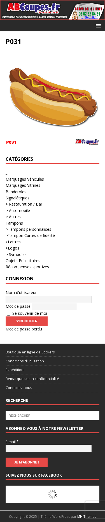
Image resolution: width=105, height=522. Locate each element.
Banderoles (16, 191)
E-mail (12, 441)
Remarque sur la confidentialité (32, 378)
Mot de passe (18, 306)
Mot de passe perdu (24, 329)
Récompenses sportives (27, 266)
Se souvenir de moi (27, 313)
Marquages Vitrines (23, 185)
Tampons (14, 223)
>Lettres (13, 241)
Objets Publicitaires (23, 260)
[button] (97, 25)
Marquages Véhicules (25, 179)
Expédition (15, 369)
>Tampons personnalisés (28, 229)
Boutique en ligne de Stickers (30, 352)
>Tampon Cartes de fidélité (30, 235)
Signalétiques (17, 198)
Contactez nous (19, 387)
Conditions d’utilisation (25, 360)
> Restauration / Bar (24, 204)
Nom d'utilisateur (21, 292)
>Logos (12, 248)
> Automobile (18, 210)
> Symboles (16, 254)
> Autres (13, 216)
